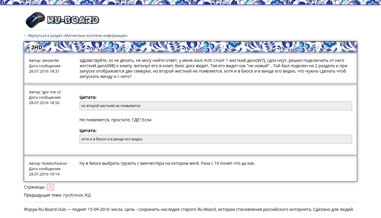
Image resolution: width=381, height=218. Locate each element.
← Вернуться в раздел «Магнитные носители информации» (76, 35)
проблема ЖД (77, 195)
